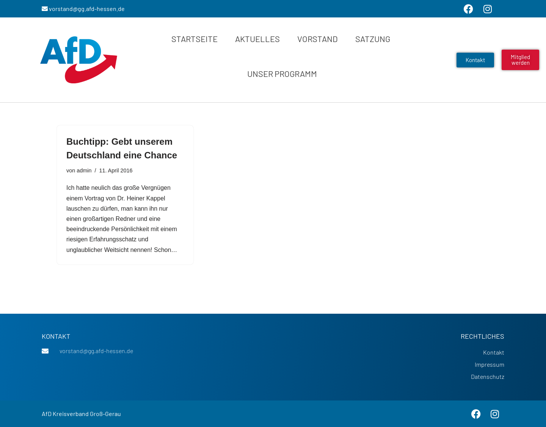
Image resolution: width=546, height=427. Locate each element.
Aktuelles (257, 39)
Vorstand (317, 39)
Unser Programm (282, 73)
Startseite (194, 39)
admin (84, 170)
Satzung (372, 39)
